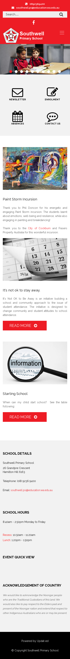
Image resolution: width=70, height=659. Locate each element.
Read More (24, 325)
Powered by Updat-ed (35, 640)
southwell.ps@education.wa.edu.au (37, 7)
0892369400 (37, 4)
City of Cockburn (39, 228)
